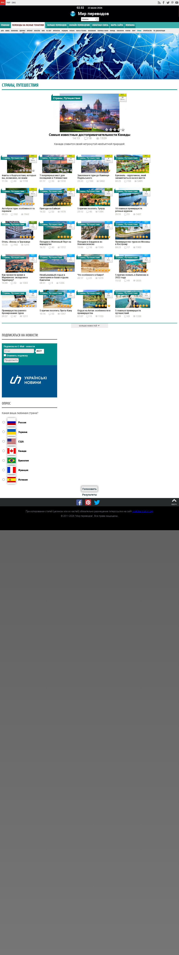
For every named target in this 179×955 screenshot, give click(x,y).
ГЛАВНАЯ (5, 25)
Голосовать (89, 489)
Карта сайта (117, 25)
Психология (120, 31)
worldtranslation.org (142, 511)
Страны (139, 31)
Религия (127, 31)
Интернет (29, 31)
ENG (14, 2)
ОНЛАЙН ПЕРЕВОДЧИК (79, 25)
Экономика (14, 31)
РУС (3, 2)
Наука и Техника (81, 31)
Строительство (147, 31)
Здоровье (22, 31)
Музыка (71, 31)
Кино (43, 31)
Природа (112, 31)
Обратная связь (100, 25)
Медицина (65, 31)
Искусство (37, 31)
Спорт (133, 31)
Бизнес (7, 31)
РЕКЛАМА (130, 25)
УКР (8, 2)
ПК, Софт (48, 31)
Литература (56, 31)
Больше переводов (57, 25)
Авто (2, 31)
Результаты (89, 494)
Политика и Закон (103, 31)
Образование (92, 31)
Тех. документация (159, 31)
